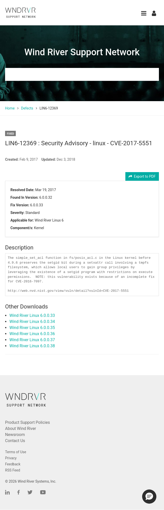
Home (10, 108)
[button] (143, 13)
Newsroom (15, 434)
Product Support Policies (27, 422)
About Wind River (20, 428)
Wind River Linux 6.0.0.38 (32, 345)
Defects (27, 108)
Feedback (12, 464)
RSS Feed (12, 470)
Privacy (11, 458)
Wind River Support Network (82, 52)
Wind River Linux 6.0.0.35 (32, 327)
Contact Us (15, 440)
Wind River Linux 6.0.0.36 (32, 333)
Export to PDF (142, 176)
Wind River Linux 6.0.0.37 (32, 339)
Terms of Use (15, 452)
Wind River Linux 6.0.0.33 (32, 315)
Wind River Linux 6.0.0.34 (32, 321)
